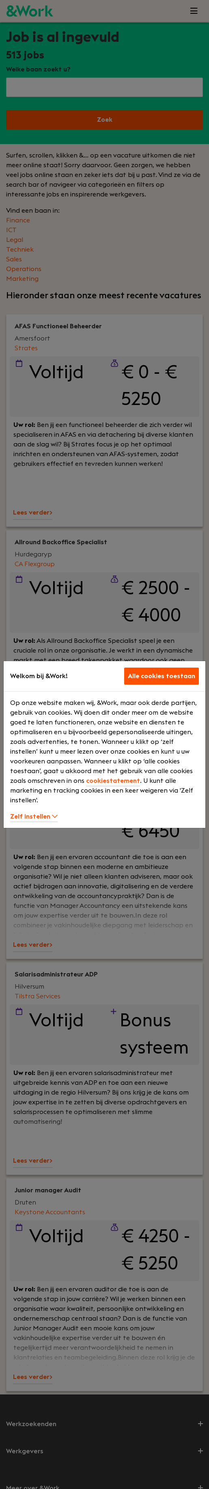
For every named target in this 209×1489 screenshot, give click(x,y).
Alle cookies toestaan (161, 676)
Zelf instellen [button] (34, 816)
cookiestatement (113, 781)
